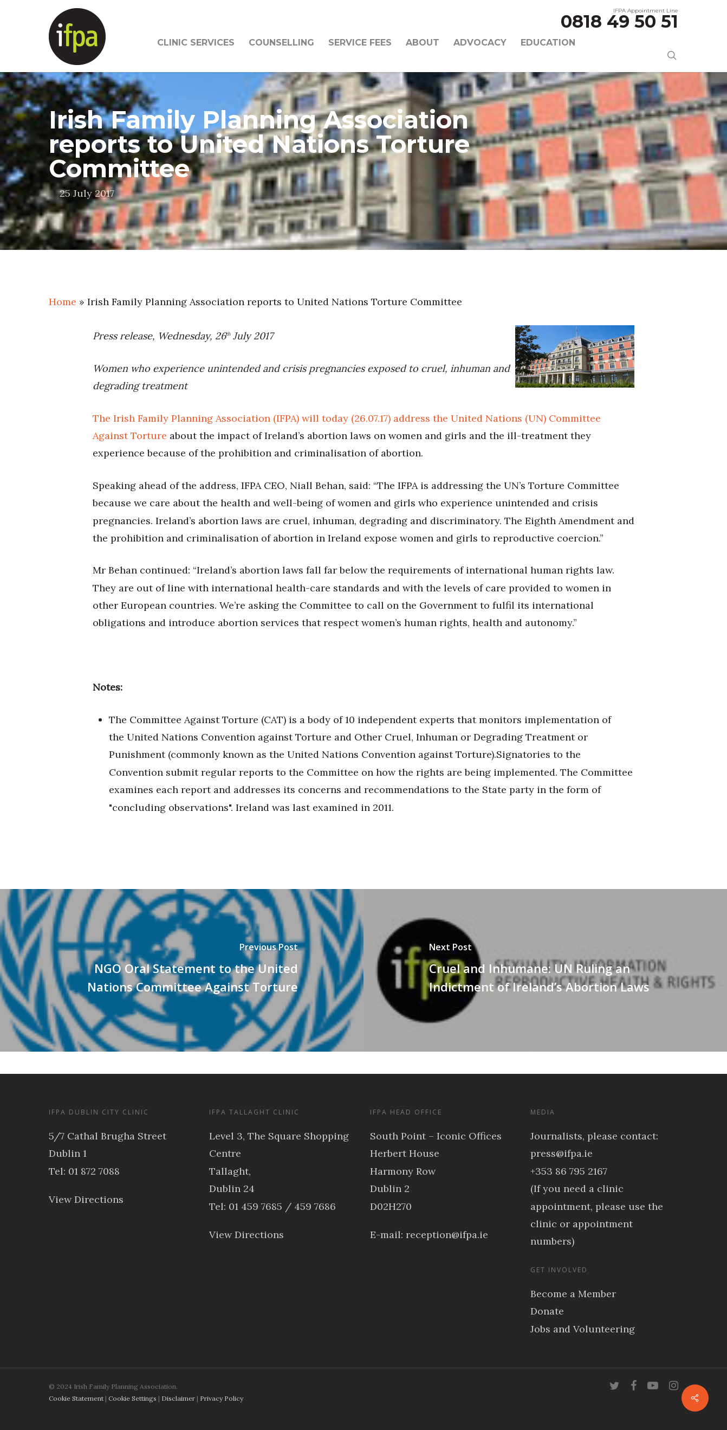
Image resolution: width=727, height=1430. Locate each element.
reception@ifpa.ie (447, 1234)
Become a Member (573, 1293)
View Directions (86, 1199)
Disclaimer (178, 1398)
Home (62, 301)
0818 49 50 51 (619, 21)
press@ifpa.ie (561, 1153)
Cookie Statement (76, 1398)
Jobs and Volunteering (582, 1329)
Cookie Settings (132, 1398)
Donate (547, 1311)
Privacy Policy (221, 1398)
